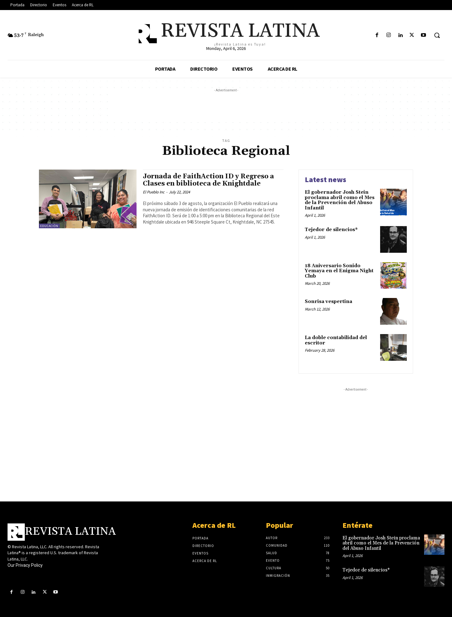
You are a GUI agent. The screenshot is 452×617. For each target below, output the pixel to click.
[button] (436, 35)
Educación (49, 226)
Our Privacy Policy (25, 565)
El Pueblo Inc (153, 192)
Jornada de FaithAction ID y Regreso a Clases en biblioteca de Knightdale (208, 180)
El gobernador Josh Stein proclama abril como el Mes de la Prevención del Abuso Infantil (339, 200)
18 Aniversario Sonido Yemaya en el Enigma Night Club (339, 271)
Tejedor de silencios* (331, 230)
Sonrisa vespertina (328, 302)
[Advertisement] (226, 108)
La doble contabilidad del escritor (336, 340)
